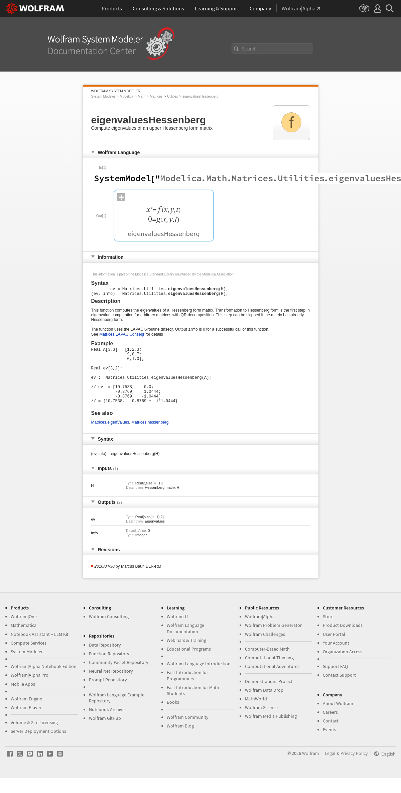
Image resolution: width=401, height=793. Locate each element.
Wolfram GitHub (105, 733)
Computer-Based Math (267, 664)
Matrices (156, 96)
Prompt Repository (108, 694)
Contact (331, 735)
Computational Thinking (269, 672)
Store (328, 631)
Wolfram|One (24, 631)
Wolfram (310, 768)
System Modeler (103, 96)
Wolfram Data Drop (264, 705)
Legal (330, 768)
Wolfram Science (261, 722)
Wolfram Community (188, 732)
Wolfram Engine (26, 713)
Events (329, 744)
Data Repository (105, 660)
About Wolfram (338, 718)
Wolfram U (177, 631)
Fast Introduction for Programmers (187, 690)
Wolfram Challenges (265, 649)
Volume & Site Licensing (34, 737)
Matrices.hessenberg (149, 437)
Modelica (126, 96)
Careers (330, 727)
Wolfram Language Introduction (199, 678)
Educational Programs (189, 664)
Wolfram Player (26, 722)
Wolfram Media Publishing (271, 731)
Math (141, 96)
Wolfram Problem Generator (273, 640)
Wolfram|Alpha (260, 631)
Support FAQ (335, 681)
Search (249, 48)
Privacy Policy (354, 768)
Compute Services (28, 658)
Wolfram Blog (180, 741)
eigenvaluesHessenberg (200, 96)
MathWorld (256, 713)
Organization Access (342, 666)
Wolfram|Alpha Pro (29, 690)
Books (173, 717)
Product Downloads (343, 640)
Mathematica (23, 640)
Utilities (172, 96)
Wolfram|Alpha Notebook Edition (44, 681)
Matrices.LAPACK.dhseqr (121, 337)
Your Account (336, 658)
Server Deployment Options (38, 746)
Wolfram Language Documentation (185, 643)
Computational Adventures (272, 681)
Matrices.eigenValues (110, 437)
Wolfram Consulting (109, 631)
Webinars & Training (186, 655)
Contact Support (339, 690)
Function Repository (109, 668)
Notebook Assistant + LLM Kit (40, 649)
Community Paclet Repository (118, 677)
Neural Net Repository (111, 686)
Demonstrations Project (268, 696)
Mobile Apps (23, 699)
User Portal (334, 649)
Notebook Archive (107, 724)
